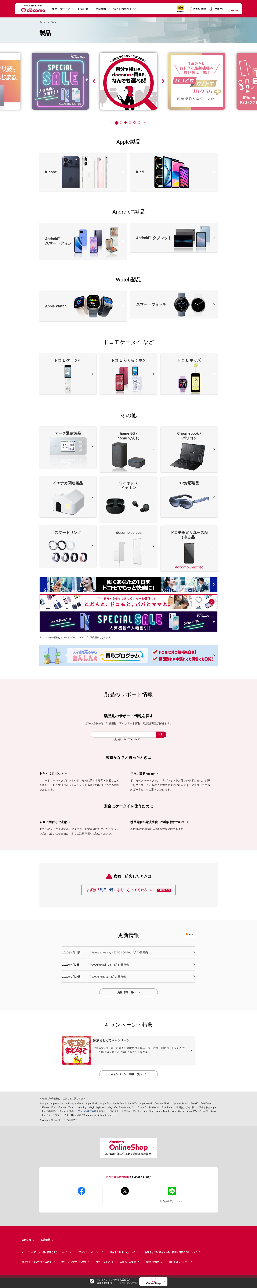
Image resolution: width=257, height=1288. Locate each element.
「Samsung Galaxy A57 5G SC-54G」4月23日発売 (118, 952)
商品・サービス (61, 8)
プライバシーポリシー (88, 1252)
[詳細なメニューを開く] (234, 8)
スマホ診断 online (142, 774)
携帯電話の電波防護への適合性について (157, 822)
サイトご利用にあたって (122, 1252)
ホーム (42, 22)
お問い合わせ (152, 1261)
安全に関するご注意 (53, 822)
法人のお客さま (122, 8)
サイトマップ (103, 1261)
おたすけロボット (51, 774)
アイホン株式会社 (87, 1111)
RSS (189, 934)
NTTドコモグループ (181, 1261)
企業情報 (101, 8)
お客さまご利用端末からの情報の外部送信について (171, 1252)
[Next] (144, 122)
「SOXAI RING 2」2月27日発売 (107, 976)
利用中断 (106, 890)
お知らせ (83, 8)
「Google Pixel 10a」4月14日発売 (109, 964)
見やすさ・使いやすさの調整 (37, 1261)
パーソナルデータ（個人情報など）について (44, 1252)
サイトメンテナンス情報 (76, 1261)
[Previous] (112, 122)
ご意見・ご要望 (128, 1261)
